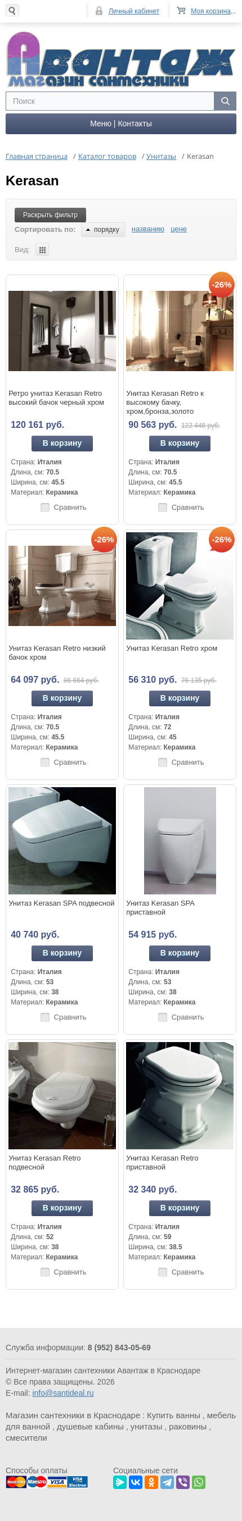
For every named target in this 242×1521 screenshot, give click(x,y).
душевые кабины (90, 1426)
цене (179, 229)
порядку (102, 230)
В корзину (62, 443)
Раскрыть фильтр (50, 215)
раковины (188, 1426)
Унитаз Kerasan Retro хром (171, 648)
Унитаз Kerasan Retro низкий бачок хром (57, 652)
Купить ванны (173, 1415)
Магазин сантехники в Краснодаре (73, 1415)
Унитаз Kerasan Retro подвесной (44, 1162)
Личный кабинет (134, 11)
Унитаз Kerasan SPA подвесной (61, 903)
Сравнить (70, 507)
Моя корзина (211, 11)
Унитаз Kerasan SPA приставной (160, 907)
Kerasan (32, 180)
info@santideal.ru (62, 1392)
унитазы (147, 1426)
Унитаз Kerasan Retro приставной (162, 1162)
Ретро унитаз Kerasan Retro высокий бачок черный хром (56, 397)
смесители (26, 1437)
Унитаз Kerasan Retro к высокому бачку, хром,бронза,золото (165, 402)
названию (148, 229)
